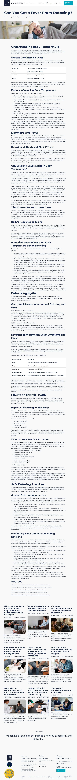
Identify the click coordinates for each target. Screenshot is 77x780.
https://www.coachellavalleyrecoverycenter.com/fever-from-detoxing (30, 595)
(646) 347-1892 (63, 758)
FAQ (55, 3)
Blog (60, 3)
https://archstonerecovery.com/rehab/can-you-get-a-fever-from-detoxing (31, 587)
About (26, 3)
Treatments (32, 3)
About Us (23, 777)
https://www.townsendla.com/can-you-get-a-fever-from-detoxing (29, 592)
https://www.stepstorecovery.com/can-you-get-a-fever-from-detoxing (30, 584)
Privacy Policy (58, 777)
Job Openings (48, 3)
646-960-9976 (60, 763)
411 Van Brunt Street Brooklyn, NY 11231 (46, 760)
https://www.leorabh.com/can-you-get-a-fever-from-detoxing (28, 590)
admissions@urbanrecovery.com (64, 767)
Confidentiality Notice (67, 777)
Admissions (41, 3)
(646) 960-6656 (64, 761)
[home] (14, 3)
